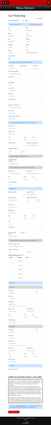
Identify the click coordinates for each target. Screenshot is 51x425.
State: (25, 137)
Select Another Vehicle (35, 24)
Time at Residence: (12, 182)
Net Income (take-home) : (12, 233)
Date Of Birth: (11, 77)
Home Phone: (11, 88)
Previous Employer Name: (14, 244)
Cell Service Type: (12, 99)
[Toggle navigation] (48, 2)
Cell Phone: (10, 93)
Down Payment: (11, 55)
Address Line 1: (12, 126)
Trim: (27, 33)
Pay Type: (23, 232)
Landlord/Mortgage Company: (12, 160)
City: (9, 137)
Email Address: (11, 82)
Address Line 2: (11, 131)
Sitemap (25, 419)
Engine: (27, 44)
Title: (9, 221)
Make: (27, 27)
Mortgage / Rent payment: (33, 142)
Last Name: (35, 65)
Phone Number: (11, 320)
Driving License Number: (14, 105)
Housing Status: (12, 142)
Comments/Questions (13, 369)
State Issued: (11, 110)
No (28, 20)
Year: (9, 27)
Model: (9, 33)
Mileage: (27, 39)
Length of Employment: (32, 197)
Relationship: (11, 301)
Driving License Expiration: (14, 116)
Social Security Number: (13, 71)
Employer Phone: (12, 197)
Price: (9, 39)
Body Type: (10, 44)
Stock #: (9, 50)
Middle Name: (23, 65)
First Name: (11, 65)
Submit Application (14, 412)
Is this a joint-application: (14, 20)
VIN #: (27, 50)
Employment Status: (13, 192)
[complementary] (47, 421)
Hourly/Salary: (11, 227)
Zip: (34, 137)
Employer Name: (31, 192)
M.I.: (36, 290)
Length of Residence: (13, 148)
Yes (23, 20)
